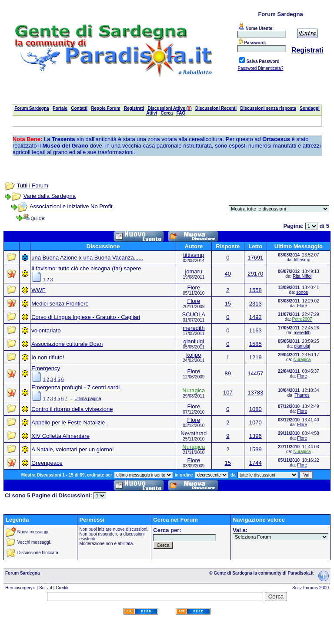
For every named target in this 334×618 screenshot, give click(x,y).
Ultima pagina (87, 398)
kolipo (193, 355)
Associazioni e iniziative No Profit (71, 206)
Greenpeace (47, 463)
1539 (255, 449)
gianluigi (193, 341)
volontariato (45, 330)
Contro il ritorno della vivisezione (72, 409)
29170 (255, 273)
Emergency (45, 368)
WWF (38, 290)
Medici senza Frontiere (60, 303)
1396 (255, 436)
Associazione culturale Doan (67, 344)
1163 (255, 330)
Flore (193, 287)
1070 (255, 422)
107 (228, 392)
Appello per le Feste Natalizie (68, 422)
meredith (194, 328)
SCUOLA (193, 314)
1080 (255, 409)
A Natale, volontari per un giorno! (72, 449)
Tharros (301, 395)
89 (228, 373)
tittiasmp (193, 255)
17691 (255, 257)
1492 (255, 317)
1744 (255, 463)
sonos (302, 292)
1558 (255, 290)
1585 (255, 344)
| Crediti (60, 587)
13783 (255, 392)
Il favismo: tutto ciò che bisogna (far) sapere (86, 268)
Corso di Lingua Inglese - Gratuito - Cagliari (85, 317)
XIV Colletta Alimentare (60, 436)
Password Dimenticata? (260, 68)
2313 (255, 303)
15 (228, 303)
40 (228, 273)
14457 (255, 373)
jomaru (193, 271)
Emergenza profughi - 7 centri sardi (75, 387)
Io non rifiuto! (47, 357)
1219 (255, 357)
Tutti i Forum (32, 185)
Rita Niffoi (302, 276)
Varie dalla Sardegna (49, 196)
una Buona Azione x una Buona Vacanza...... (87, 257)
